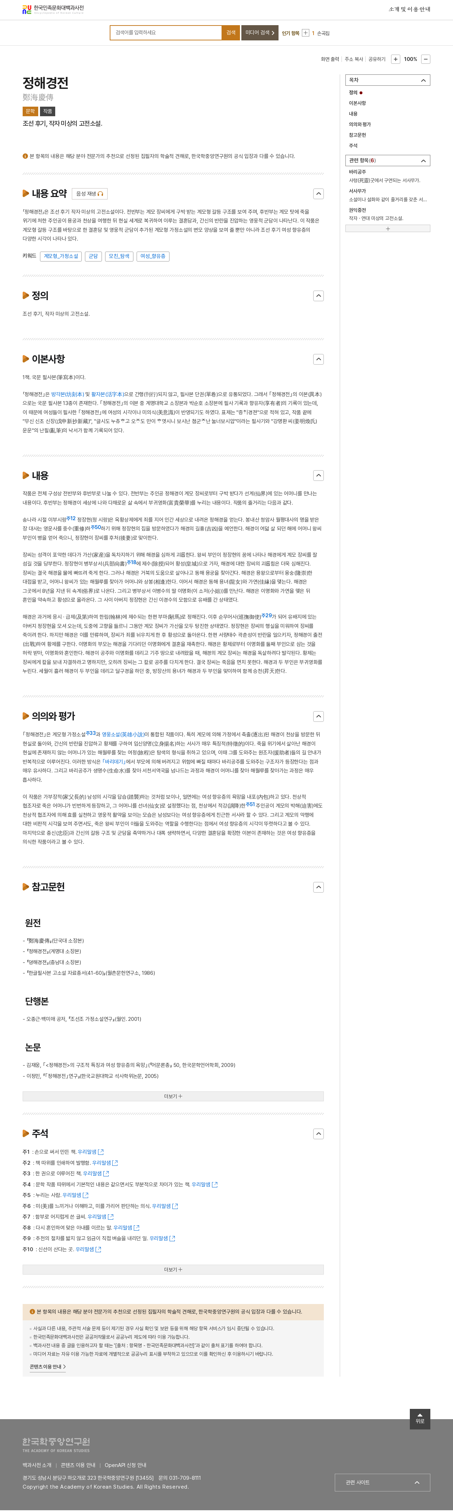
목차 (354, 82)
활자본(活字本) (107, 396)
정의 (353, 94)
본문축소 (425, 61)
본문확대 (395, 61)
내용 (353, 115)
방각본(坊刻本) (67, 396)
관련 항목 (362, 162)
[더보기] (387, 230)
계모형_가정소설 (61, 258)
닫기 (318, 195)
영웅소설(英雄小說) (123, 736)
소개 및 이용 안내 (409, 10)
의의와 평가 (360, 126)
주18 (131, 564)
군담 (93, 258)
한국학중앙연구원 (56, 1446)
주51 (250, 806)
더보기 (170, 1098)
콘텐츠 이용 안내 (45, 1368)
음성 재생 (86, 195)
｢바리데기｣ (114, 763)
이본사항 (357, 105)
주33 (91, 735)
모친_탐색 (119, 258)
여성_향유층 (153, 258)
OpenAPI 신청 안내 (125, 1467)
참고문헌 (357, 137)
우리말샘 (87, 1154)
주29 (266, 617)
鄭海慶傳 (38, 98)
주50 (96, 529)
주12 (71, 520)
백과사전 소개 (37, 1467)
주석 (353, 147)
